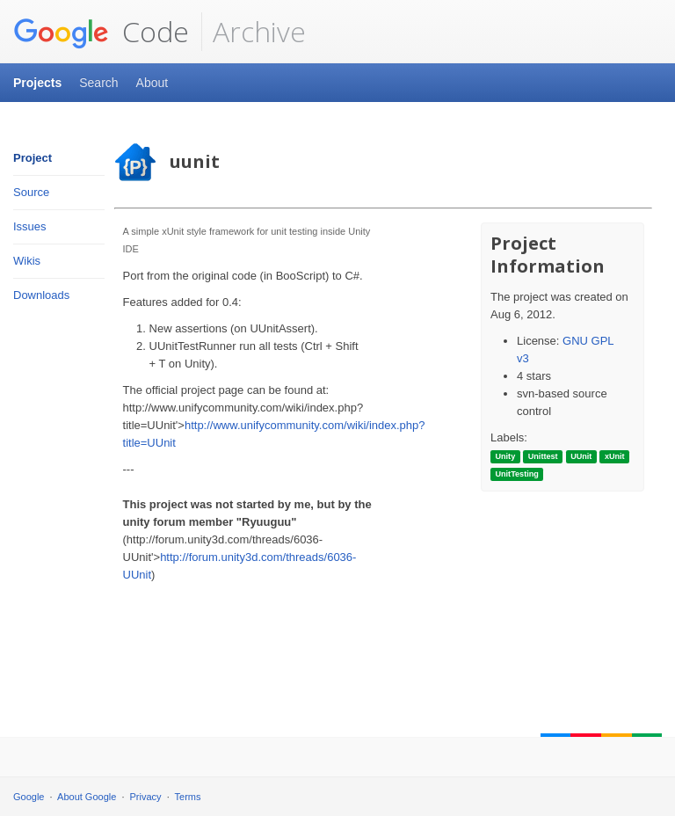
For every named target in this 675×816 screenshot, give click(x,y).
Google (28, 796)
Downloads (41, 295)
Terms (188, 796)
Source (31, 192)
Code (101, 31)
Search (98, 83)
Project (32, 157)
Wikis (26, 260)
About (152, 83)
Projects (37, 83)
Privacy (146, 796)
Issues (30, 226)
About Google (86, 796)
